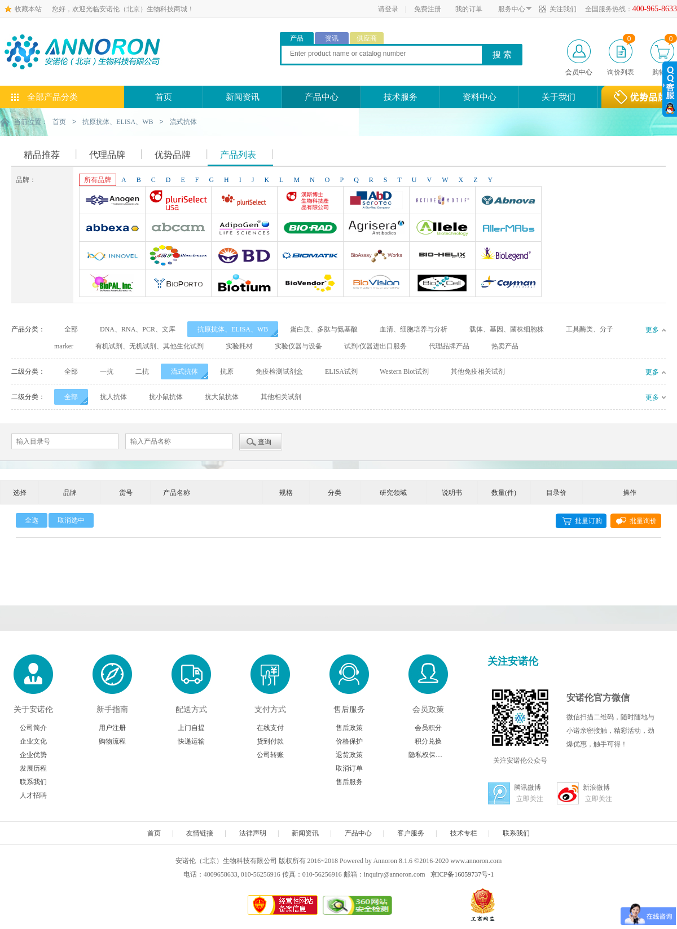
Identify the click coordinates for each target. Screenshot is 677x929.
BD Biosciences (244, 256)
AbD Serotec (376, 201)
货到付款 (270, 741)
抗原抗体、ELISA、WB (117, 122)
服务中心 (511, 9)
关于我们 (558, 96)
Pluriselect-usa (178, 201)
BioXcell (442, 284)
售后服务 (349, 709)
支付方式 (270, 709)
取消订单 (349, 768)
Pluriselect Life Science (244, 201)
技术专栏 (463, 833)
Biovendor (310, 284)
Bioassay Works (376, 256)
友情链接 (199, 833)
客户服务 (410, 833)
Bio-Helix (442, 256)
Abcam (178, 229)
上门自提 (191, 727)
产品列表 (238, 154)
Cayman (508, 284)
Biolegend (508, 256)
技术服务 (400, 96)
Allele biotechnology (442, 229)
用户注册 (112, 727)
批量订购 (588, 520)
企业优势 (33, 754)
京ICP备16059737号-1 (462, 874)
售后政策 (349, 727)
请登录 (388, 9)
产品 (297, 38)
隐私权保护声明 (428, 754)
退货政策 (349, 754)
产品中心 (321, 96)
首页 (163, 96)
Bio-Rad (310, 229)
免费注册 (427, 9)
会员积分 (428, 727)
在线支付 (270, 727)
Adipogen (244, 229)
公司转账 (270, 754)
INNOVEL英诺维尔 (112, 256)
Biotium (244, 284)
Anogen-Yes (112, 201)
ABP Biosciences (178, 256)
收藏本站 (28, 9)
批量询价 (643, 520)
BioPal (112, 284)
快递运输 (191, 741)
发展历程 (33, 768)
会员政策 (428, 709)
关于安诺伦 (33, 709)
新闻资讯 (243, 96)
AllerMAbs (508, 229)
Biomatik (310, 256)
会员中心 (578, 72)
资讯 (331, 38)
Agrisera (376, 229)
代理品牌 (107, 154)
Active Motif (442, 201)
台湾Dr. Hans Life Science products (310, 201)
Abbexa (112, 229)
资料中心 (479, 96)
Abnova (508, 201)
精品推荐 (42, 154)
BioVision (376, 284)
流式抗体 (183, 122)
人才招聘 (33, 795)
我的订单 (468, 9)
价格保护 (349, 741)
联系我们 (33, 781)
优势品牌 (173, 154)
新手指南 (112, 709)
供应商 (367, 38)
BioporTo (178, 284)
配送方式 (191, 709)
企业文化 (33, 741)
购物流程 (112, 741)
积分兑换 (428, 741)
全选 (31, 520)
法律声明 (252, 833)
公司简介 (33, 727)
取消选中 (71, 520)
